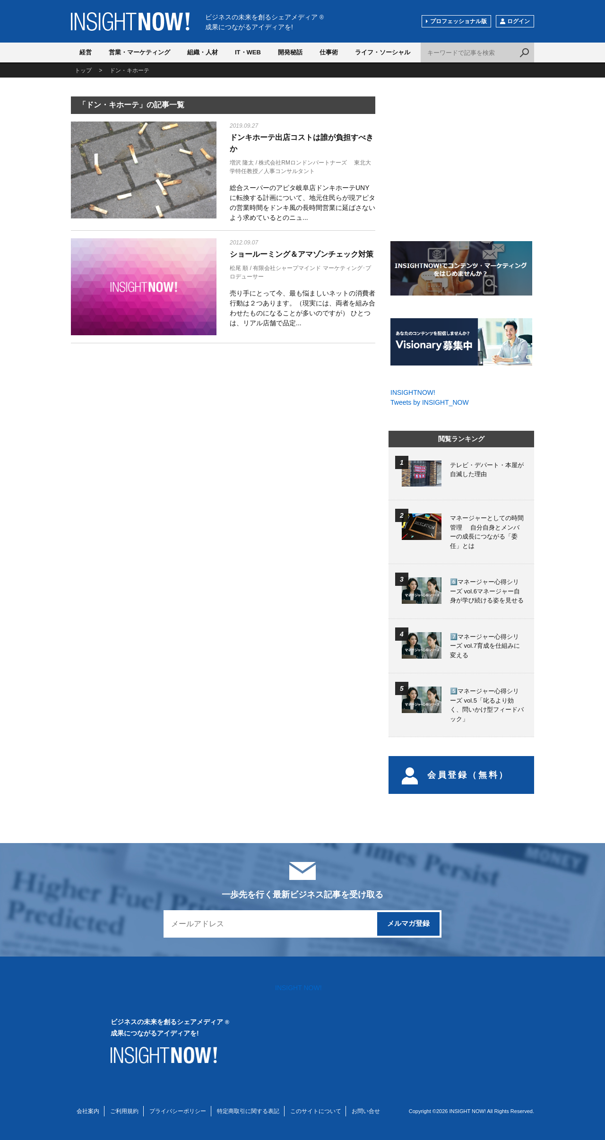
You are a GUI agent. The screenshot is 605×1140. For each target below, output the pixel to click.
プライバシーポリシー (177, 1111)
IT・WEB (248, 52)
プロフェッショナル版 (458, 21)
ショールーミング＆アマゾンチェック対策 (301, 254)
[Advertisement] (143, 425)
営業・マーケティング (139, 52)
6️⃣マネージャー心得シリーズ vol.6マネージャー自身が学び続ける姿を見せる (487, 591)
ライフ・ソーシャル (382, 52)
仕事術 (329, 52)
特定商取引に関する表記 (248, 1111)
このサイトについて (315, 1111)
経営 (85, 52)
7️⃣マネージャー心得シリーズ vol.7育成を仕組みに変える (485, 646)
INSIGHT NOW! (130, 21)
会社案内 (88, 1111)
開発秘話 (290, 52)
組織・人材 (202, 52)
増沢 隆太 (242, 162)
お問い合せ (366, 1111)
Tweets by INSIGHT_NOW (429, 402)
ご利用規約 (124, 1111)
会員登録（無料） (455, 775)
